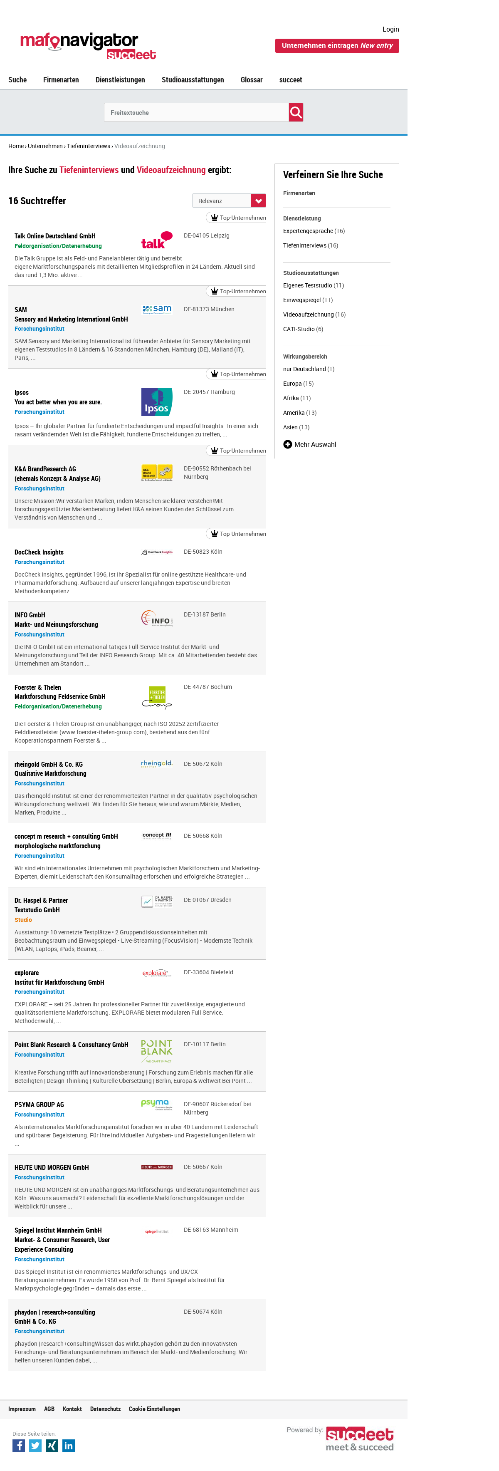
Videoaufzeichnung (314, 314)
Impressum (22, 1408)
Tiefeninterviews (310, 245)
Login (391, 29)
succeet (290, 79)
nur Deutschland (309, 369)
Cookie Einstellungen (154, 1408)
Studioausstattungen (193, 79)
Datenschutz (105, 1408)
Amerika (300, 412)
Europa (298, 383)
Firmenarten (61, 79)
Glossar (252, 79)
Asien (296, 427)
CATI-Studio (303, 329)
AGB (49, 1408)
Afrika (297, 398)
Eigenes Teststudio (313, 285)
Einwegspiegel (308, 300)
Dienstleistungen (120, 79)
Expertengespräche (314, 231)
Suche (17, 79)
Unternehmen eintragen (337, 45)
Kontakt (72, 1408)
